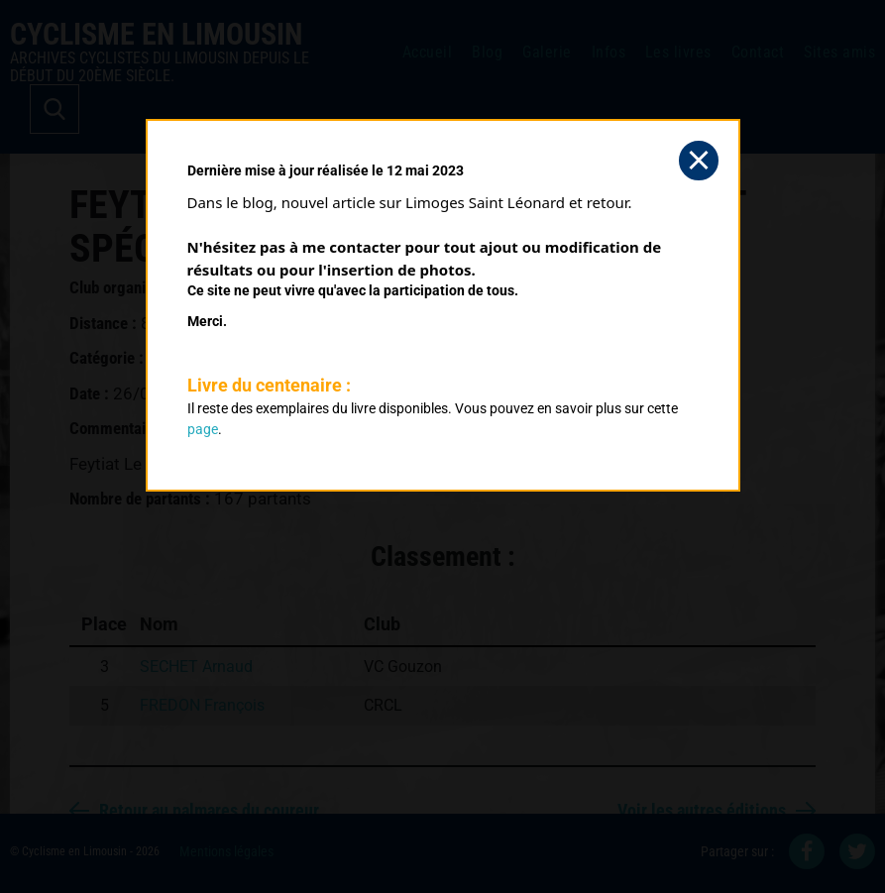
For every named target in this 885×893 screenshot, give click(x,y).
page (202, 429)
